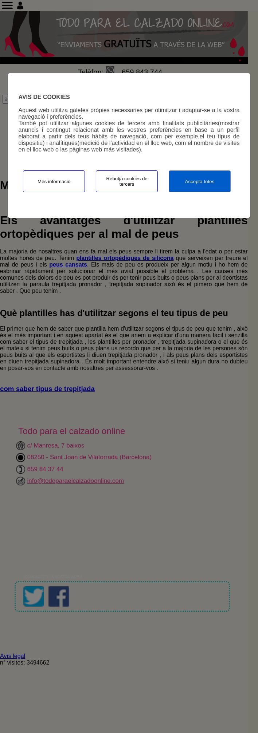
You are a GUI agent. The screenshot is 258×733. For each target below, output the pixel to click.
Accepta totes (200, 181)
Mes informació (54, 181)
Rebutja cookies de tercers (126, 181)
